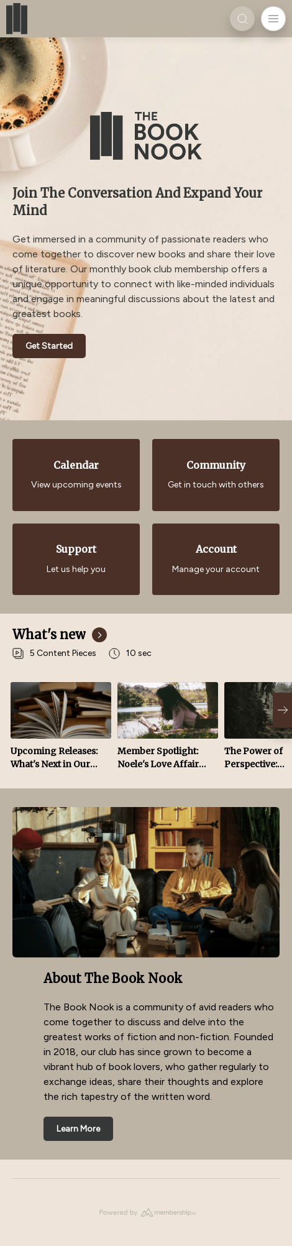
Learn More (78, 1129)
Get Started (49, 346)
